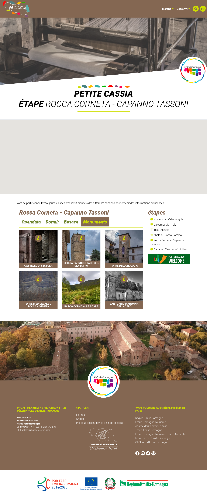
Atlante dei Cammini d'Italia (151, 426)
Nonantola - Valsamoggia (166, 219)
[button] (196, 9)
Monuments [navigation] (95, 222)
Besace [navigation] (71, 222)
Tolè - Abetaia (159, 229)
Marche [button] (168, 8)
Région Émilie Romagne (149, 418)
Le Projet (81, 414)
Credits (80, 418)
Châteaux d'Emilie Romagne (151, 442)
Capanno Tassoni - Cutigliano (169, 249)
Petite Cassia (103, 94)
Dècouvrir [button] (184, 8)
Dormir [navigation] (52, 222)
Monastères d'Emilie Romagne (153, 438)
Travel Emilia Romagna (148, 430)
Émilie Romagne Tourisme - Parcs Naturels (160, 434)
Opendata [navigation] (31, 222)
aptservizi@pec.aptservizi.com (36, 430)
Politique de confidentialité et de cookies (99, 422)
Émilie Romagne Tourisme (150, 422)
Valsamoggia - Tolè (163, 224)
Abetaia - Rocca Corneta (166, 235)
